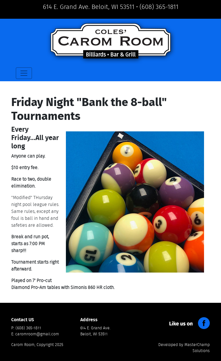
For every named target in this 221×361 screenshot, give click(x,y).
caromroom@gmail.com (37, 334)
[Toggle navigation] (24, 73)
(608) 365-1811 (159, 7)
